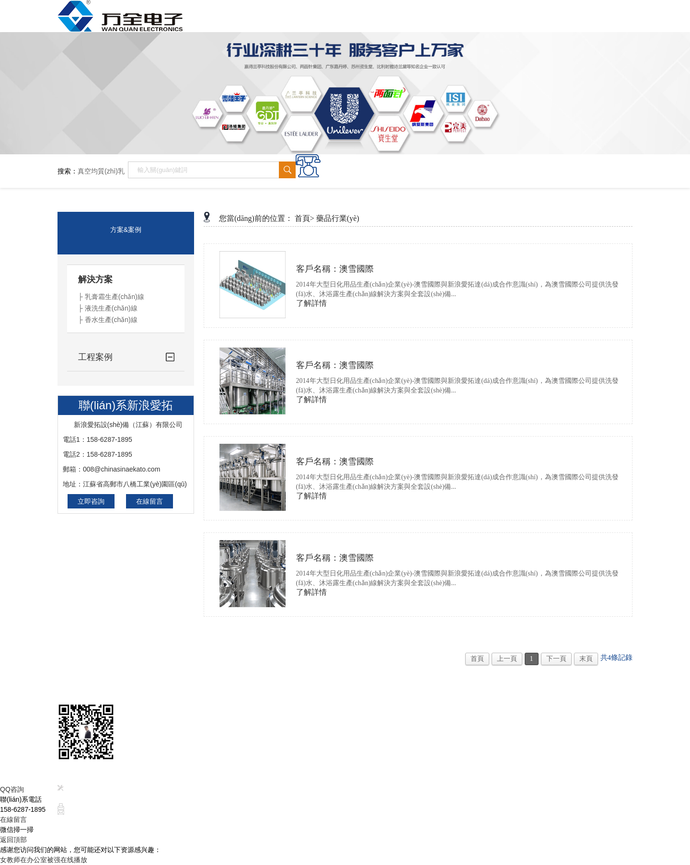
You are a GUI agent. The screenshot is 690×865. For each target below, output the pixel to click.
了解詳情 (311, 303)
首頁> (304, 218)
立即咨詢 (91, 501)
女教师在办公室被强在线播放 (43, 860)
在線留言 (149, 501)
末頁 (586, 658)
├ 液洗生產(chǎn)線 (108, 308)
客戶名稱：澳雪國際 (335, 269)
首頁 (477, 658)
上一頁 (507, 658)
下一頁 (556, 658)
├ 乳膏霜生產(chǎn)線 (111, 296)
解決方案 (95, 279)
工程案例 (95, 357)
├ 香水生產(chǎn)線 (108, 319)
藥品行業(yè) (337, 218)
